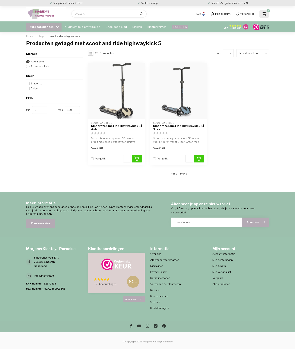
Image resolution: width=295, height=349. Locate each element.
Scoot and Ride (40, 66)
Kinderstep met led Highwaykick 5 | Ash (116, 127)
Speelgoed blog (116, 27)
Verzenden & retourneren (165, 284)
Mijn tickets (219, 266)
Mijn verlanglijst (221, 272)
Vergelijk (100, 158)
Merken (137, 27)
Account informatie (223, 254)
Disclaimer (156, 266)
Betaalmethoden (160, 278)
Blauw (37, 83)
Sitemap (155, 302)
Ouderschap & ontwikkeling (82, 27)
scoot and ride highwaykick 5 (66, 36)
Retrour (154, 290)
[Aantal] (127, 158)
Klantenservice (156, 27)
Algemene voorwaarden (164, 260)
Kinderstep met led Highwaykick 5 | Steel (178, 127)
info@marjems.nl (44, 276)
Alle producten (221, 284)
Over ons (155, 254)
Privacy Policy (158, 272)
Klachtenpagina (159, 308)
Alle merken (38, 61)
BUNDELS (180, 27)
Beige (36, 88)
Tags (41, 36)
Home (29, 36)
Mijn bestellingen (222, 260)
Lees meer (133, 299)
